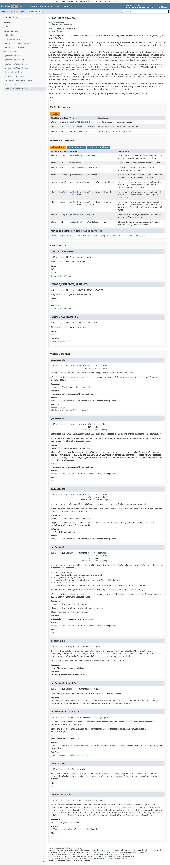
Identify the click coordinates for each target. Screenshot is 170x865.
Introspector (35, 11)
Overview (5, 6)
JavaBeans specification (135, 93)
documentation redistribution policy (111, 859)
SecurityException (60, 746)
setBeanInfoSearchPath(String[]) (18, 80)
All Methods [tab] (58, 147)
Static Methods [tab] (76, 147)
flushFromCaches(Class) (16, 89)
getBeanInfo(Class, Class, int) (17, 68)
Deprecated (49, 6)
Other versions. (139, 852)
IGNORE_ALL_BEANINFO (15, 47)
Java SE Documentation (109, 850)
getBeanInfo (75, 175)
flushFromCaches (78, 167)
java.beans (20, 11)
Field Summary (9, 27)
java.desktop (6, 11)
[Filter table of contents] (23, 17)
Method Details (9, 52)
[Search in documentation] (145, 11)
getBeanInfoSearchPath (81, 214)
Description (7, 23)
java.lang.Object (56, 22)
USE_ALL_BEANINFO (13, 39)
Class (89, 167)
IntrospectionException (100, 368)
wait (132, 235)
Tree (26, 6)
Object (60, 31)
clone (53, 235)
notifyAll (112, 235)
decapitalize (76, 155)
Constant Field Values (61, 276)
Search (66, 6)
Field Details (8, 35)
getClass (82, 235)
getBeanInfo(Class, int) (15, 60)
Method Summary (10, 31)
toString (123, 235)
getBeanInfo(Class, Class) (16, 64)
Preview (33, 6)
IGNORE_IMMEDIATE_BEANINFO (18, 43)
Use (21, 6)
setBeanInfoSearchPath (81, 222)
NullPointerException (61, 829)
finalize (71, 235)
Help (73, 6)
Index (59, 6)
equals (61, 235)
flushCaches (75, 163)
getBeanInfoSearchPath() (15, 76)
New (41, 6)
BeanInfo (62, 175)
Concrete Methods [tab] (98, 147)
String (61, 155)
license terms (112, 2)
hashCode (92, 235)
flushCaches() (10, 85)
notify (102, 235)
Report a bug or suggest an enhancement (65, 848)
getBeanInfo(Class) (13, 56)
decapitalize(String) (13, 72)
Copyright (52, 857)
